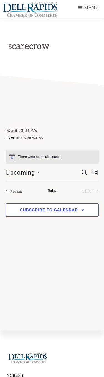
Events (12, 137)
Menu (91, 7)
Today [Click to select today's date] (51, 191)
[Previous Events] (14, 191)
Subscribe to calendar (49, 210)
